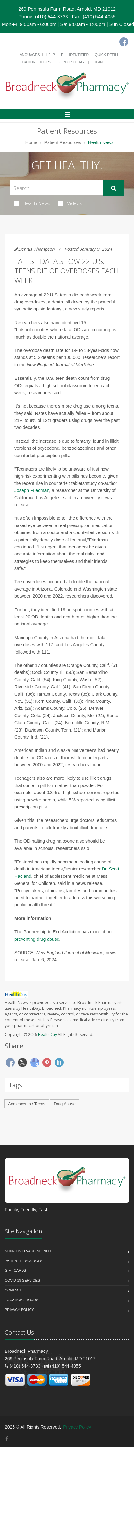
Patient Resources (62, 142)
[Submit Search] (113, 188)
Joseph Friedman (31, 490)
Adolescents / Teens (26, 1103)
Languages (29, 55)
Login (97, 62)
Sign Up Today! (71, 62)
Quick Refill (107, 55)
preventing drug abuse (36, 939)
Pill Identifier (75, 55)
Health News (32, 203)
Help (50, 55)
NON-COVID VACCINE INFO (28, 1251)
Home (31, 142)
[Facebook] (123, 41)
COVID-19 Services (22, 1280)
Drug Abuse (65, 1103)
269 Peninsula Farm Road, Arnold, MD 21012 (67, 8)
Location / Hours (34, 62)
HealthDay (47, 1034)
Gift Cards (15, 1270)
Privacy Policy (19, 1310)
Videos (70, 203)
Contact (13, 1290)
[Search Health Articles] (56, 187)
